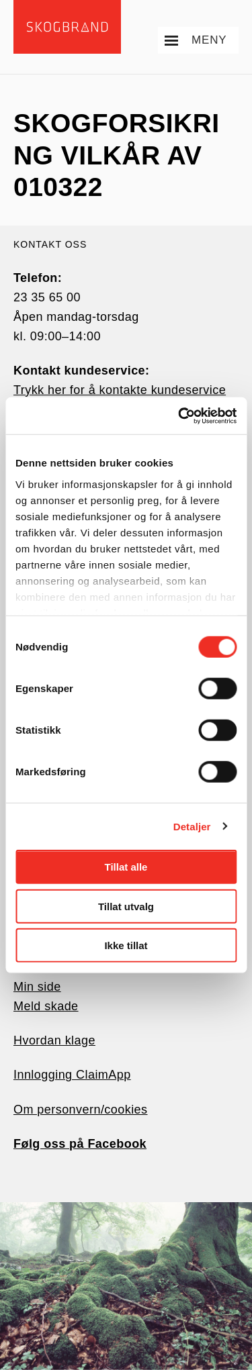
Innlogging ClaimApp (72, 1074)
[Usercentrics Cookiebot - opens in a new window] (179, 415)
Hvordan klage (54, 1040)
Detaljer (192, 826)
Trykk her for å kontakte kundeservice (119, 390)
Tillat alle (126, 867)
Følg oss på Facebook (79, 1144)
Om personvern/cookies (80, 1109)
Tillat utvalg (126, 906)
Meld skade (46, 1006)
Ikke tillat (125, 945)
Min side (37, 986)
